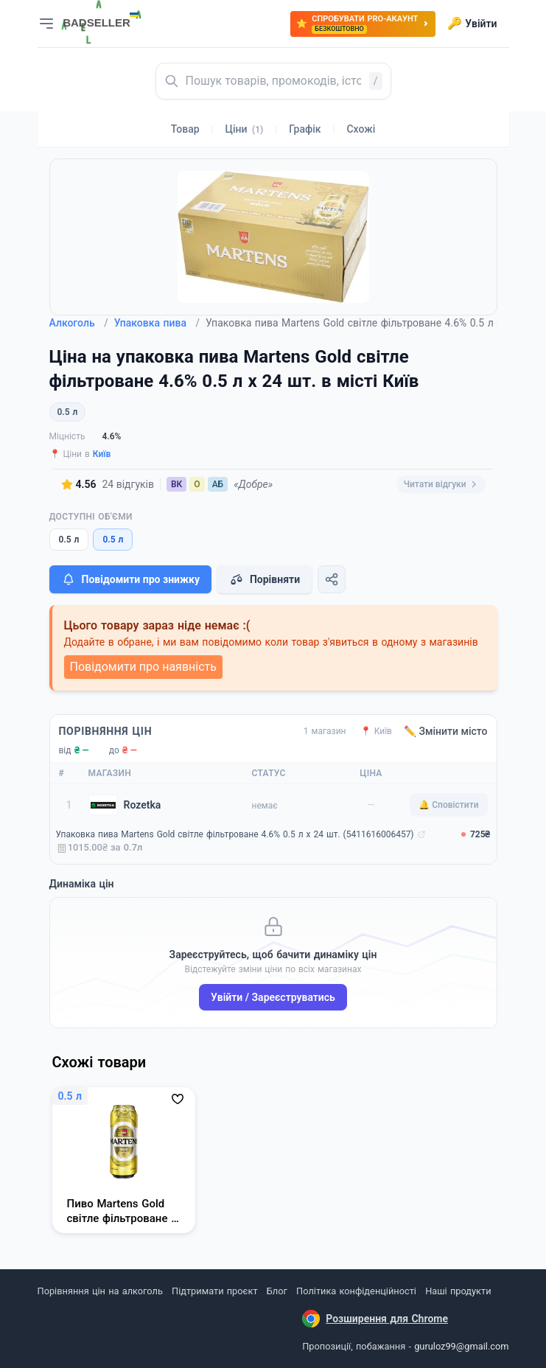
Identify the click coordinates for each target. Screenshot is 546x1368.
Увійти (472, 23)
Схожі (360, 129)
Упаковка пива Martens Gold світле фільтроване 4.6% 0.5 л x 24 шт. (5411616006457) (235, 834)
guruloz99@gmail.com (461, 1346)
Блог (277, 1291)
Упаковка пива (157, 323)
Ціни (244, 129)
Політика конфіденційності (356, 1291)
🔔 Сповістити (448, 805)
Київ (102, 454)
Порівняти (264, 579)
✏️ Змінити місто (446, 731)
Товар (185, 129)
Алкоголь (78, 323)
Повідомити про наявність (143, 667)
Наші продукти (458, 1291)
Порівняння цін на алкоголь (100, 1291)
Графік (305, 129)
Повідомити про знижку (130, 579)
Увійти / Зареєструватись (273, 997)
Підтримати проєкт (214, 1291)
